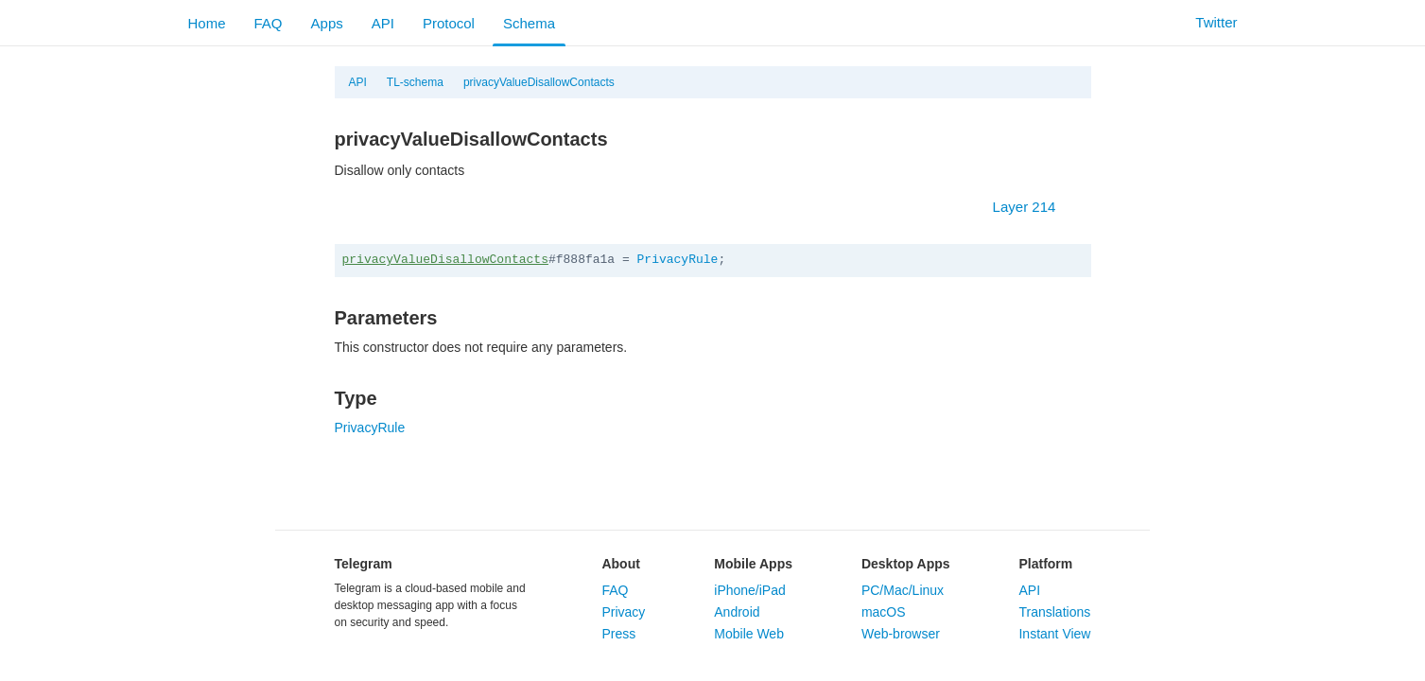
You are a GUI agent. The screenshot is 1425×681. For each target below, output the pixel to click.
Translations (1054, 612)
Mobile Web (749, 633)
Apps (327, 23)
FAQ (268, 23)
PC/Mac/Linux (902, 590)
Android (736, 612)
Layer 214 (1034, 207)
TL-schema (415, 82)
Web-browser (900, 633)
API (383, 23)
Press (618, 633)
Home (207, 23)
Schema (529, 23)
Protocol (449, 23)
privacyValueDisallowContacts (539, 82)
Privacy (623, 612)
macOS (883, 612)
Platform (1045, 563)
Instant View (1054, 633)
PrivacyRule (678, 260)
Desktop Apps (905, 563)
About (620, 563)
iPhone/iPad (750, 590)
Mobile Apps (753, 563)
